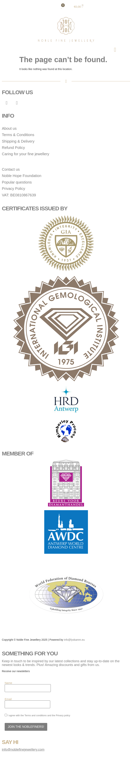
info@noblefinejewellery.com (23, 749)
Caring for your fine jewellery (25, 154)
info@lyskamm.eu (74, 639)
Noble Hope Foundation (21, 176)
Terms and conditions (35, 715)
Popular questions (17, 182)
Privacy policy (63, 715)
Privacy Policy (13, 189)
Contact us (11, 169)
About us (9, 128)
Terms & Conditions (18, 135)
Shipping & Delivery (18, 141)
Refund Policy (13, 148)
